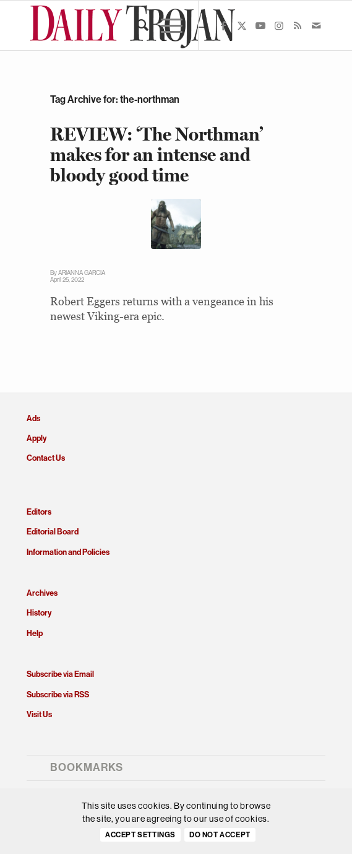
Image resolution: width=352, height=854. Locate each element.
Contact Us (46, 458)
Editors (39, 511)
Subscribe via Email (60, 674)
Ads (33, 418)
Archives (42, 593)
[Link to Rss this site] (297, 25)
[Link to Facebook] (223, 25)
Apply (36, 438)
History (39, 612)
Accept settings (140, 834)
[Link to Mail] (316, 25)
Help (35, 633)
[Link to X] (242, 25)
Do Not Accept (220, 834)
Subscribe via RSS (58, 694)
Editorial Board (53, 531)
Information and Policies (68, 552)
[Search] (136, 25)
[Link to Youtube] (260, 25)
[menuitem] (136, 25)
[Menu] (165, 25)
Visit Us (39, 714)
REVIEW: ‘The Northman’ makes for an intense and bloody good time (156, 154)
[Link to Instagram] (279, 25)
